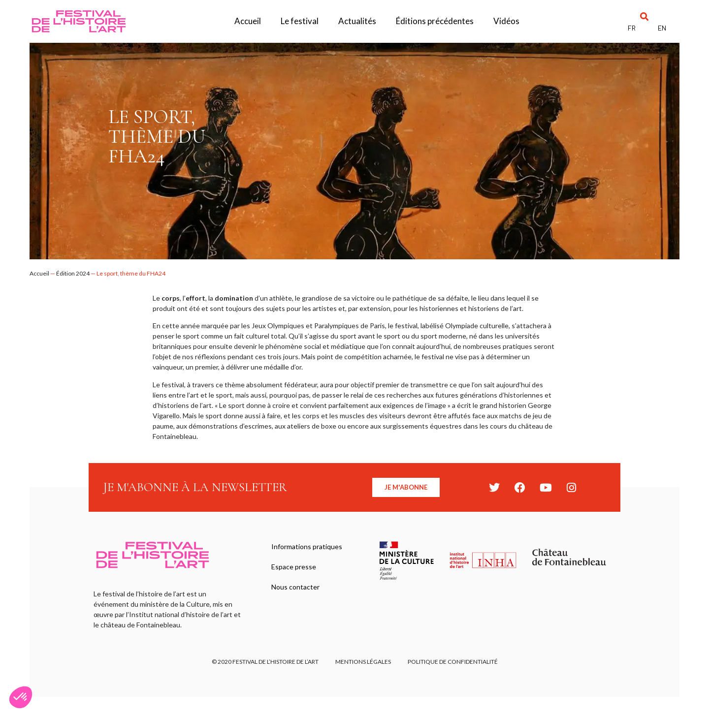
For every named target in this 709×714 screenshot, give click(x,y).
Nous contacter (297, 593)
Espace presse (295, 570)
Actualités (357, 21)
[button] (645, 16)
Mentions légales (363, 663)
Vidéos (506, 21)
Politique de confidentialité (456, 663)
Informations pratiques (308, 547)
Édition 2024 (73, 273)
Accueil (247, 21)
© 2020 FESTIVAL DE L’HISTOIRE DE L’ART (262, 663)
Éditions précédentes (435, 21)
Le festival (300, 21)
